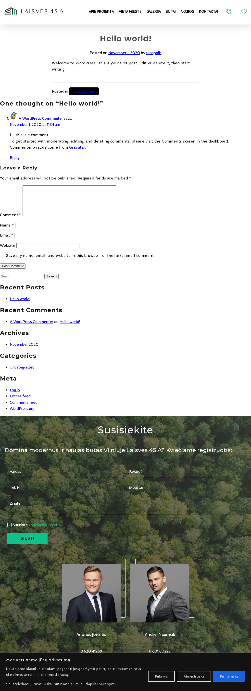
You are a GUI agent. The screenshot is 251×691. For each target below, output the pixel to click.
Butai (171, 11)
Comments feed (24, 408)
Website (7, 251)
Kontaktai (208, 11)
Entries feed (20, 402)
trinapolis (154, 52)
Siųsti (29, 544)
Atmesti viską (194, 676)
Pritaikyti (161, 676)
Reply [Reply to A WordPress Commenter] (15, 157)
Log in (15, 395)
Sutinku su (37, 530)
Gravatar (77, 147)
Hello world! (20, 304)
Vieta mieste (130, 11)
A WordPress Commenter (41, 118)
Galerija (153, 11)
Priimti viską (229, 676)
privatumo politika (46, 530)
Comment (10, 220)
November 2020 (24, 350)
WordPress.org (22, 414)
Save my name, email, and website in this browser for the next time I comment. (80, 261)
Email (6, 241)
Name (7, 231)
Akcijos (187, 11)
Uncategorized (84, 91)
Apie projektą (101, 11)
